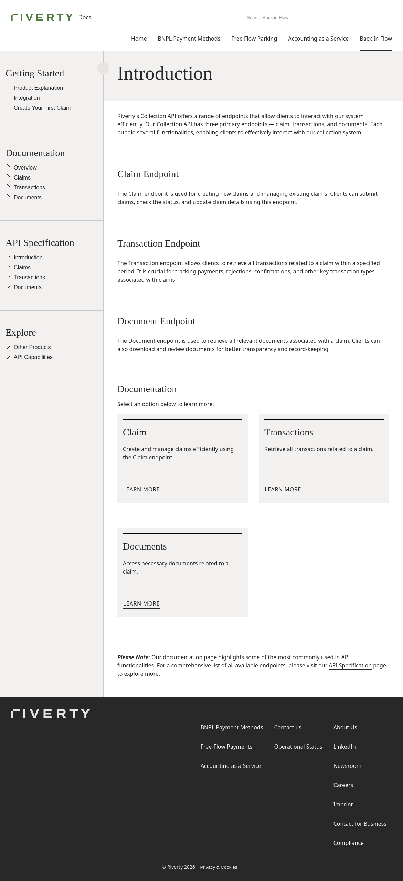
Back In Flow (376, 38)
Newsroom (347, 766)
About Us (345, 727)
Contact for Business (359, 823)
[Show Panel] (103, 69)
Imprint (343, 804)
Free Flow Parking (254, 38)
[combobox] (317, 17)
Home (139, 38)
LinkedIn (344, 746)
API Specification (350, 665)
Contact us (287, 727)
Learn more (141, 489)
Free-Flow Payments (226, 746)
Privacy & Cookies (218, 867)
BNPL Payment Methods (189, 38)
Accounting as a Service (318, 38)
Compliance (348, 843)
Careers (343, 785)
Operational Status (298, 746)
